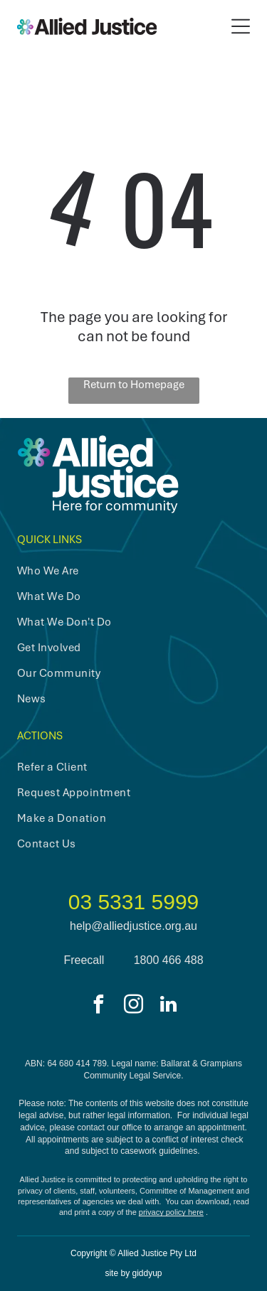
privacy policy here (171, 1212)
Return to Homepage (133, 384)
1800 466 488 (169, 960)
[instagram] (134, 1006)
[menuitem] (121, 571)
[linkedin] (168, 1006)
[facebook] (99, 1006)
